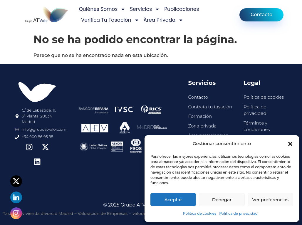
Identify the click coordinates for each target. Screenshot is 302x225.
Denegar (221, 199)
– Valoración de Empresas (101, 213)
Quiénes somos (102, 9)
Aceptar (173, 199)
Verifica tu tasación (110, 20)
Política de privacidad (238, 213)
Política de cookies (199, 213)
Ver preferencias (270, 199)
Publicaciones (181, 9)
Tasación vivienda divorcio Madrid (38, 213)
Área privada (164, 20)
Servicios (145, 9)
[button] (290, 144)
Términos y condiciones (257, 126)
